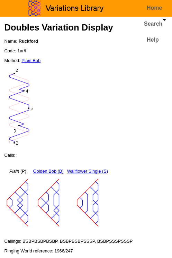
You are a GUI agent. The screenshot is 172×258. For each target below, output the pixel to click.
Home (154, 8)
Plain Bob (30, 60)
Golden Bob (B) (48, 171)
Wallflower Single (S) (87, 171)
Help (153, 40)
